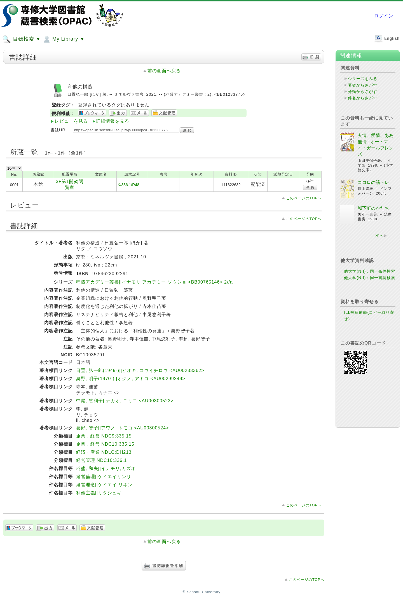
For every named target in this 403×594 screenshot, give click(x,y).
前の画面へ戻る (164, 70)
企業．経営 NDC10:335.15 (105, 444)
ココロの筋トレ (373, 182)
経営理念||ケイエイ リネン (104, 484)
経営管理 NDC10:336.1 (101, 460)
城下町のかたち (373, 208)
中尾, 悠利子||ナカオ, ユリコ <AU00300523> (125, 400)
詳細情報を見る (112, 121)
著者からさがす (362, 85)
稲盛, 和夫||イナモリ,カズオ (106, 468)
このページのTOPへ (304, 198)
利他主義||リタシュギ (99, 492)
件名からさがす (362, 98)
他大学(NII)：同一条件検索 (369, 271)
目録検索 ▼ (21, 39)
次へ (379, 235)
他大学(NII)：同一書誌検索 (369, 277)
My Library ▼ (63, 39)
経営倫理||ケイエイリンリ (103, 476)
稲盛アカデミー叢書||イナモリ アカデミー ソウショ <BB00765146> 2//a (154, 282)
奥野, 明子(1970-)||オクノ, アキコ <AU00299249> (130, 378)
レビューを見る (71, 121)
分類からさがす (362, 91)
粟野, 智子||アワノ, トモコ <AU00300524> (122, 427)
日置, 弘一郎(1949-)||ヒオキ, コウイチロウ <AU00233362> (140, 370)
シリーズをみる (362, 78)
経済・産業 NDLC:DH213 (104, 452)
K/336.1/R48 (128, 185)
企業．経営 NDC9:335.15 (104, 436)
